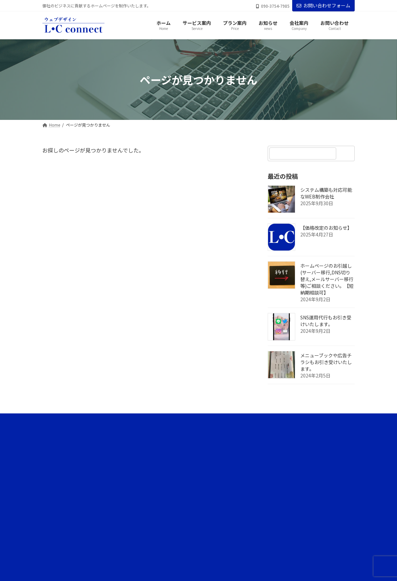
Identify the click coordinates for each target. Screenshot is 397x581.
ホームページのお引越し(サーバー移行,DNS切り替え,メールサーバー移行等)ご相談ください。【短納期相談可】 (327, 279)
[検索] (346, 153)
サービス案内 (273, 447)
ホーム (267, 435)
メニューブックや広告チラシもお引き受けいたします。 (326, 362)
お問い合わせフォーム (323, 5)
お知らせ (269, 482)
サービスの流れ (275, 458)
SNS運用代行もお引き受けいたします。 (325, 321)
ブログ (271, 493)
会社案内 (269, 517)
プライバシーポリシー (281, 528)
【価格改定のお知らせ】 (326, 228)
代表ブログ (275, 505)
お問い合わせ (273, 552)
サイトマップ (273, 540)
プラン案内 (271, 470)
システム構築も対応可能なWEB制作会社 (326, 193)
